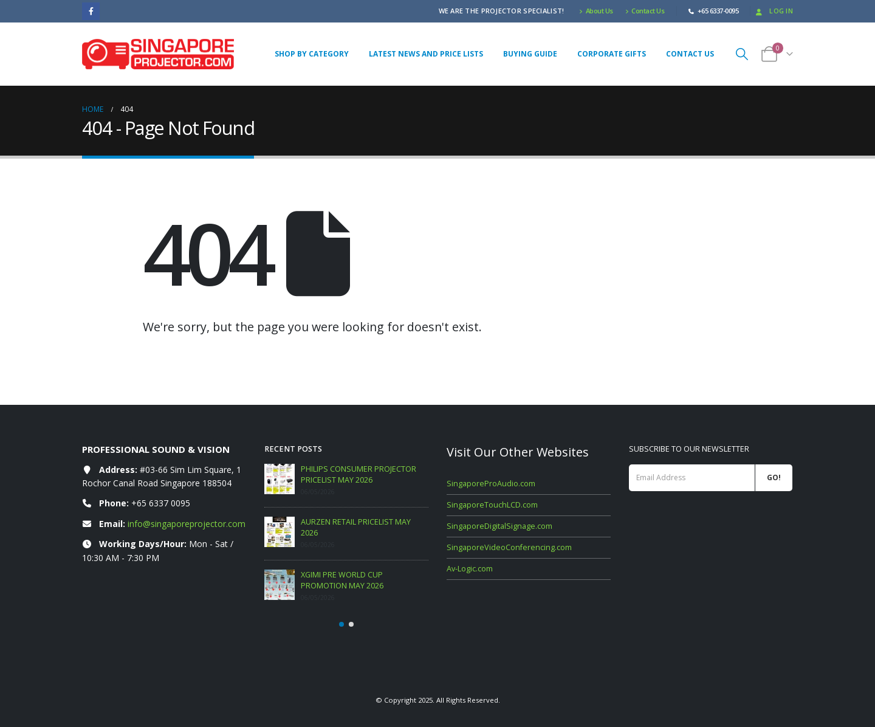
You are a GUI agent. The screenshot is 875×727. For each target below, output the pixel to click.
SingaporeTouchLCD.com (492, 505)
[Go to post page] (279, 479)
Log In (773, 10)
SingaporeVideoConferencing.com (509, 547)
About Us (596, 10)
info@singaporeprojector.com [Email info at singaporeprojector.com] (186, 523)
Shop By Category (312, 54)
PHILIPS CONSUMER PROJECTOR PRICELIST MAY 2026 (358, 474)
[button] (742, 54)
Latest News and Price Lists (426, 54)
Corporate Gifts (611, 54)
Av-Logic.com (470, 568)
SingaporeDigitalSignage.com (499, 526)
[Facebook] (91, 11)
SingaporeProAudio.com (491, 483)
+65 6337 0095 (160, 503)
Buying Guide (530, 54)
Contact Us (645, 10)
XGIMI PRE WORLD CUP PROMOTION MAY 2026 (342, 580)
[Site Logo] (158, 54)
